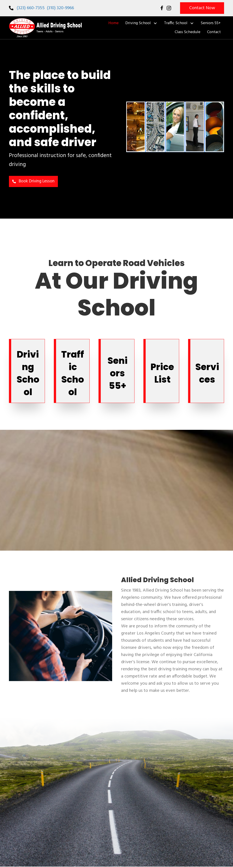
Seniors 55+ (117, 373)
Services (207, 373)
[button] (202, 8)
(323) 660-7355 (31, 8)
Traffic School (72, 374)
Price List (162, 373)
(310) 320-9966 (60, 8)
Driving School (28, 374)
